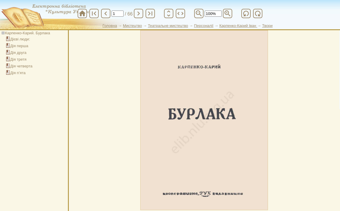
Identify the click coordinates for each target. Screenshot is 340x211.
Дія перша (19, 46)
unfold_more (169, 13)
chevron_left (106, 13)
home (82, 13)
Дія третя (18, 59)
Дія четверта (21, 66)
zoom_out (199, 13)
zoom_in (227, 13)
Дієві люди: (20, 39)
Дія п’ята (17, 73)
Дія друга (18, 52)
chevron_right (138, 13)
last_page (150, 13)
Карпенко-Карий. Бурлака (27, 33)
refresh (246, 13)
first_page (94, 13)
